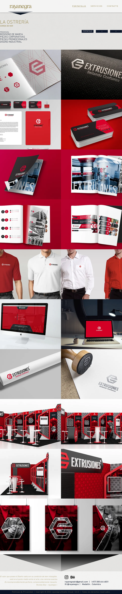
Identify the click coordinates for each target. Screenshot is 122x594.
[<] (102, 31)
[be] (72, 577)
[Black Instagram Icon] (66, 577)
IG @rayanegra (71, 584)
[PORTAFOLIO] (87, 31)
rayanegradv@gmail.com (76, 582)
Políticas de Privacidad (23, 592)
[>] (116, 31)
